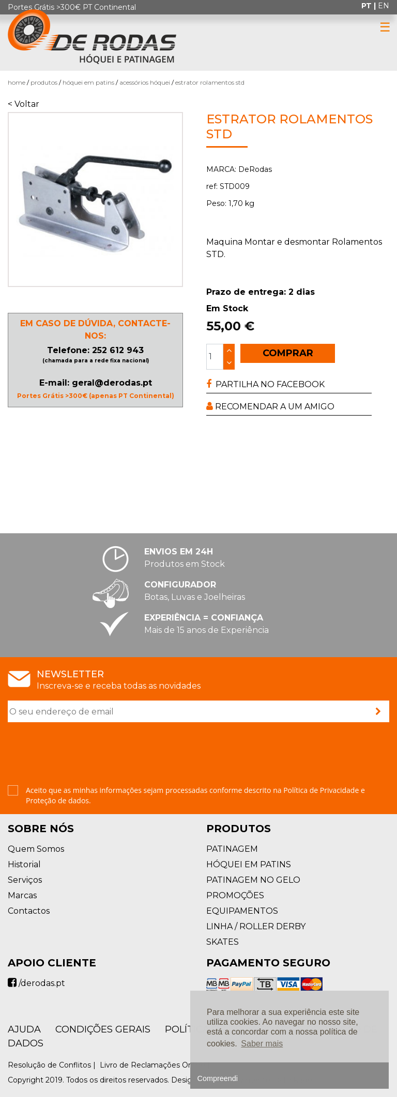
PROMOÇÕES (235, 895)
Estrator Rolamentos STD (210, 82)
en (383, 5)
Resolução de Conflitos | (53, 1065)
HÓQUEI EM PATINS (88, 82)
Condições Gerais (102, 1029)
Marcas (22, 895)
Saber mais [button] (262, 1043)
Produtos (43, 82)
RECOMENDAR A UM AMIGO (270, 406)
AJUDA (24, 1029)
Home (16, 82)
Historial (24, 864)
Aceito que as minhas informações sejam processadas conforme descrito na (195, 795)
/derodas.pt (36, 983)
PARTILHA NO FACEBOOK (265, 384)
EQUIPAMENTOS (242, 911)
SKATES (222, 942)
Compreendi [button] (217, 1078)
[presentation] (86, 755)
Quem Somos (36, 849)
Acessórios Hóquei (144, 82)
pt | (369, 5)
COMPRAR (288, 353)
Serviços (25, 880)
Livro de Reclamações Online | (156, 1065)
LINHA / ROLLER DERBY (256, 926)
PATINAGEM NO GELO (253, 880)
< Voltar (23, 104)
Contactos (29, 911)
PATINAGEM (232, 849)
